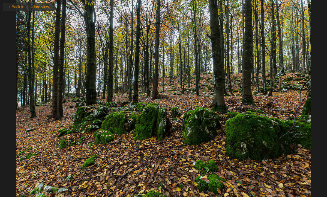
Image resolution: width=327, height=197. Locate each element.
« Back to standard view (28, 7)
